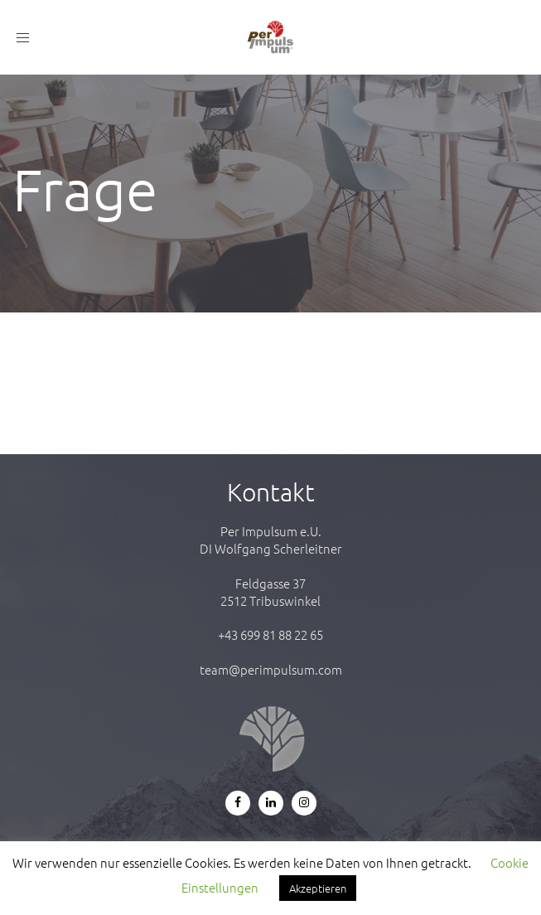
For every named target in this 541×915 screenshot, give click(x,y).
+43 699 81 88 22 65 (270, 634)
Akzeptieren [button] (317, 888)
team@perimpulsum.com (271, 669)
